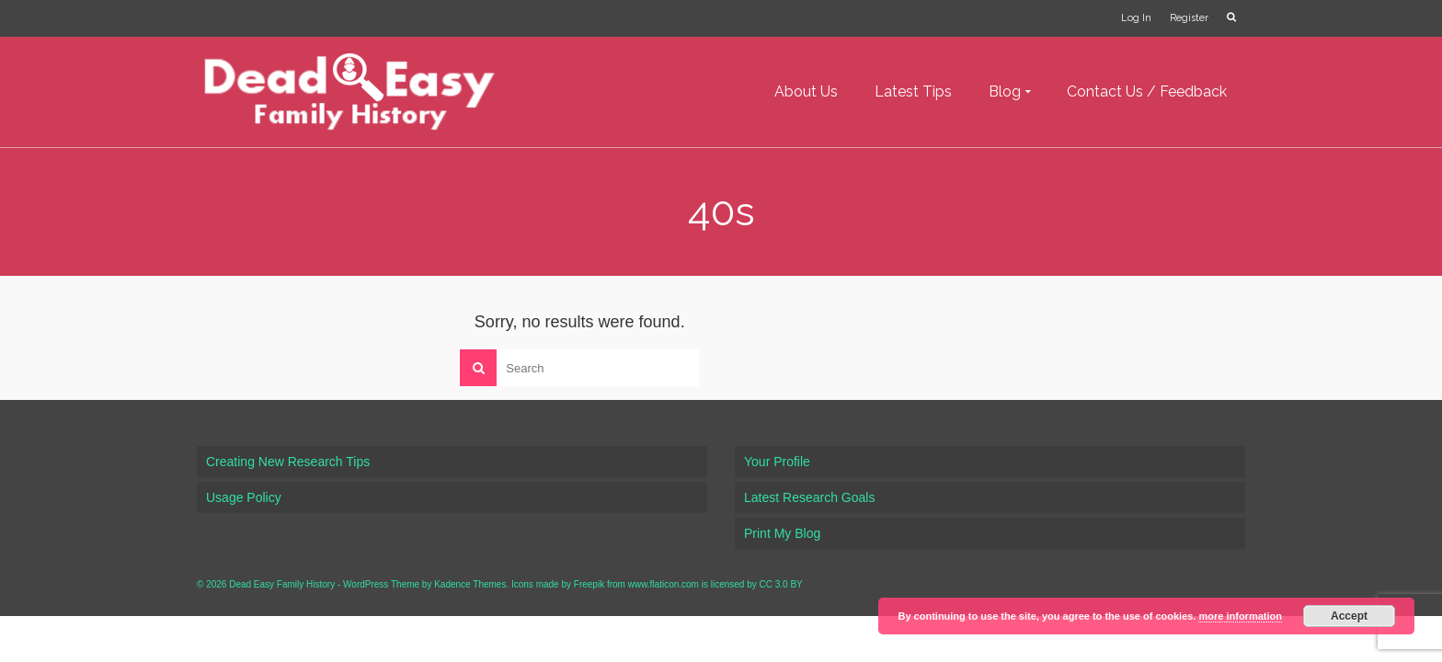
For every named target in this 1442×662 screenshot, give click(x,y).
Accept (1349, 616)
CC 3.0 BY (781, 584)
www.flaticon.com (663, 584)
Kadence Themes (470, 584)
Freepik (589, 584)
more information (1239, 616)
